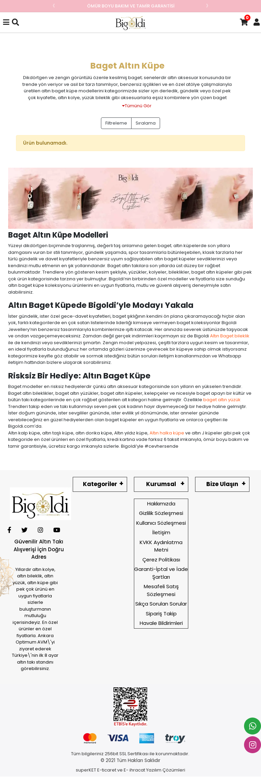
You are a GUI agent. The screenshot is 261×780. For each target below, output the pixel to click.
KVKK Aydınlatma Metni (161, 546)
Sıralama (146, 123)
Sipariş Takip (161, 613)
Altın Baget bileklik (229, 336)
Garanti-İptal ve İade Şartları (161, 572)
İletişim (161, 532)
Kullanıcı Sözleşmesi (161, 522)
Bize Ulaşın (222, 484)
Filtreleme (116, 123)
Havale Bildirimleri (161, 623)
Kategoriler (100, 484)
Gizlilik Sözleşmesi (161, 513)
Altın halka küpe (167, 433)
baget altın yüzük (222, 399)
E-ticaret (106, 770)
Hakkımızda (161, 503)
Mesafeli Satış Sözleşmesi (161, 590)
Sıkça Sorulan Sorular (161, 603)
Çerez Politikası (161, 559)
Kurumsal (161, 484)
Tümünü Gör (137, 106)
